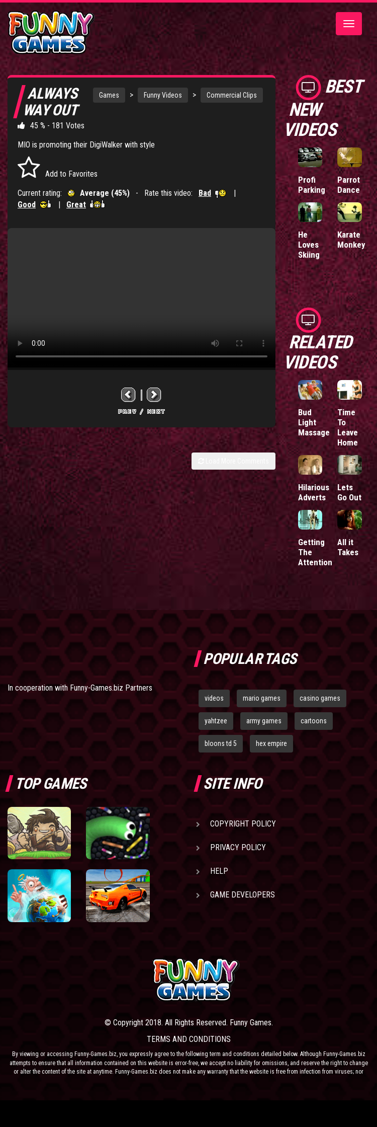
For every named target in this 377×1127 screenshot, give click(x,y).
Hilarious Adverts (313, 492)
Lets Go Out (349, 492)
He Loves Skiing (309, 245)
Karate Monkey (351, 240)
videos (214, 698)
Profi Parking (311, 185)
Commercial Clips (232, 95)
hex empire (271, 743)
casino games (320, 698)
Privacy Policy (238, 847)
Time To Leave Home (347, 427)
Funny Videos (163, 95)
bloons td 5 (221, 743)
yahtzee (216, 721)
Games (109, 95)
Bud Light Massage (314, 422)
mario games (261, 698)
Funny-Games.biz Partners (111, 688)
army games (263, 721)
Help (219, 871)
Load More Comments (233, 461)
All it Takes (347, 547)
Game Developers (242, 894)
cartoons (314, 721)
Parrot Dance (348, 185)
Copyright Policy (243, 824)
